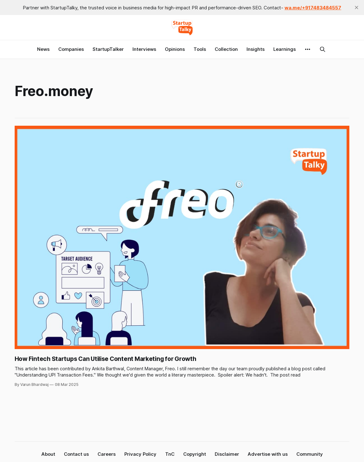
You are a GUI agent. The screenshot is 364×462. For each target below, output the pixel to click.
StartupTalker (108, 49)
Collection (226, 49)
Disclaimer (227, 454)
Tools (200, 49)
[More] (308, 49)
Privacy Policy (140, 454)
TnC (170, 454)
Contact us (76, 454)
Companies (71, 49)
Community (309, 454)
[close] (357, 7)
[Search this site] (323, 49)
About (48, 454)
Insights (256, 49)
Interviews (144, 49)
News (43, 49)
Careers (107, 454)
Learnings (284, 49)
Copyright (194, 454)
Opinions (175, 49)
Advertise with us (268, 454)
